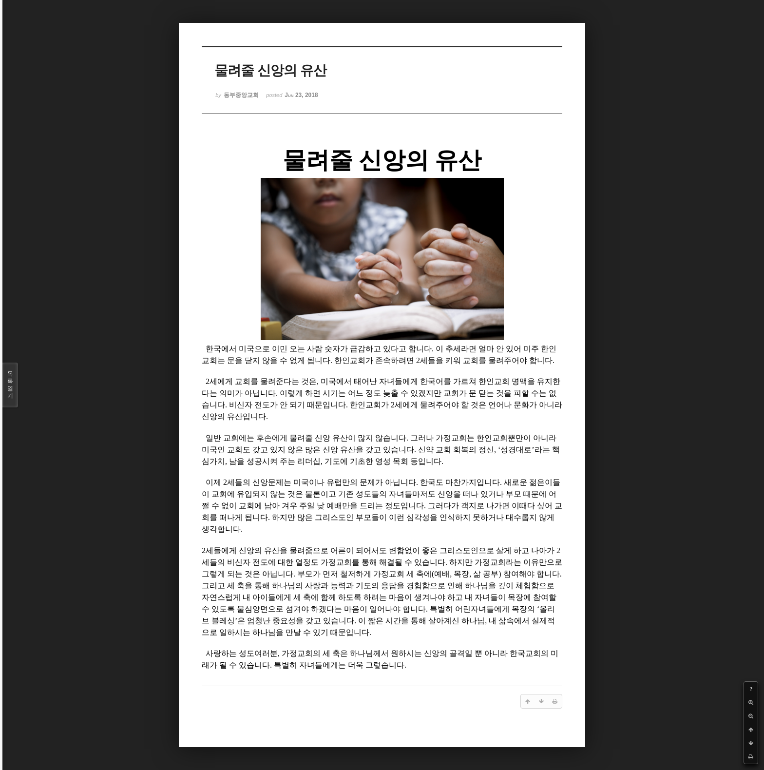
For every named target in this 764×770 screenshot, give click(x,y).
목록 (10, 385)
